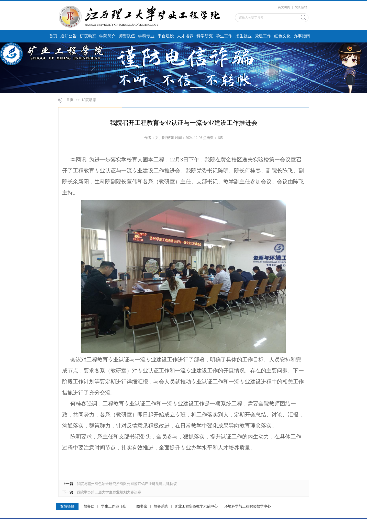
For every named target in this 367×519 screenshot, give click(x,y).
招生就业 (243, 36)
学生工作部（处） (115, 506)
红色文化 (282, 36)
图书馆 (141, 506)
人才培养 (185, 36)
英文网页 (284, 7)
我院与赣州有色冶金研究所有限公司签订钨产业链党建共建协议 (127, 484)
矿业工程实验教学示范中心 (196, 506)
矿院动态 (88, 36)
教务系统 (161, 506)
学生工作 (224, 36)
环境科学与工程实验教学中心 (247, 506)
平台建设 (166, 36)
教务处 (89, 506)
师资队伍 (127, 36)
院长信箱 (301, 7)
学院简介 (107, 36)
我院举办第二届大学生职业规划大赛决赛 (109, 492)
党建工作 (263, 36)
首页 (53, 36)
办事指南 (302, 36)
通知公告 (68, 36)
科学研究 (204, 36)
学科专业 (146, 36)
